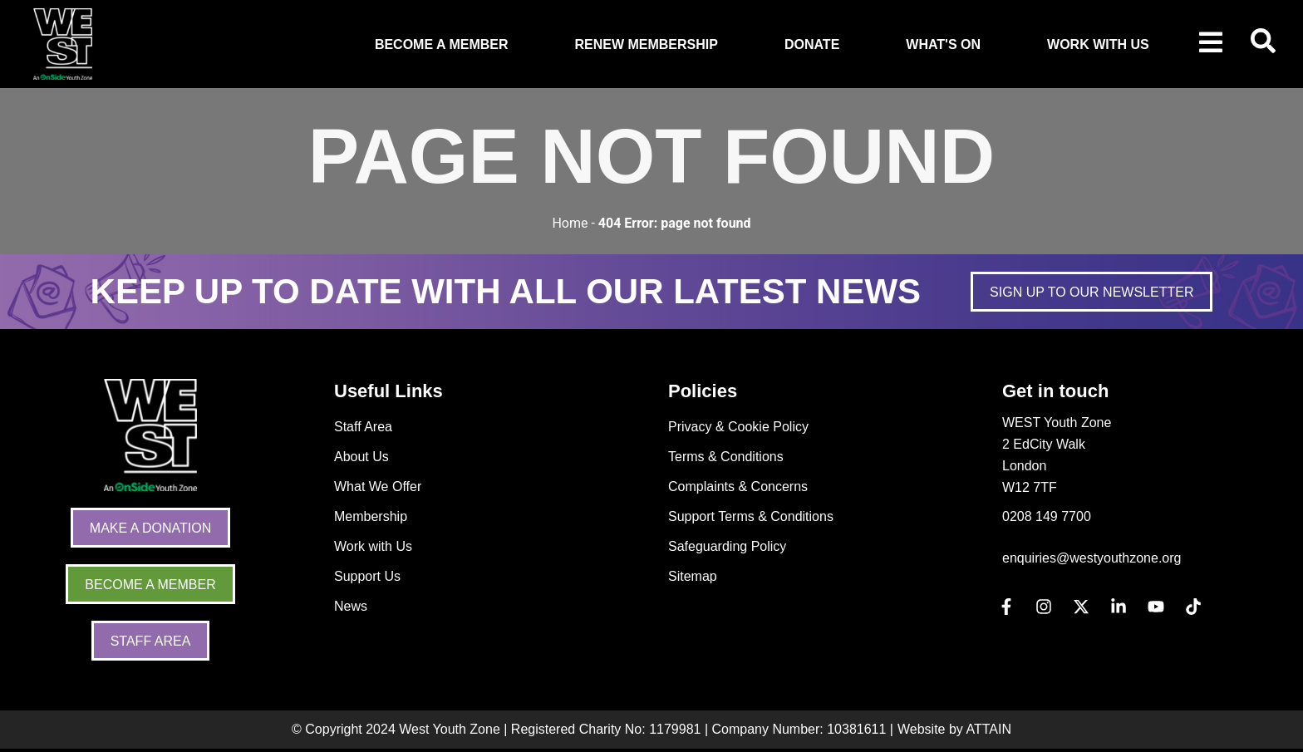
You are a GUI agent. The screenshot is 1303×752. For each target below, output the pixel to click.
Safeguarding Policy (727, 546)
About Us (361, 457)
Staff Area (363, 427)
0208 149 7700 (1046, 516)
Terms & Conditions (726, 457)
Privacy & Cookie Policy (738, 427)
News (350, 606)
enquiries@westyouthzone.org (1091, 558)
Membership (370, 516)
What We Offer (377, 486)
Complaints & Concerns (738, 486)
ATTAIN (988, 729)
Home (570, 223)
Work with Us (373, 546)
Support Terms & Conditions (750, 516)
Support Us (367, 576)
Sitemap (692, 576)
